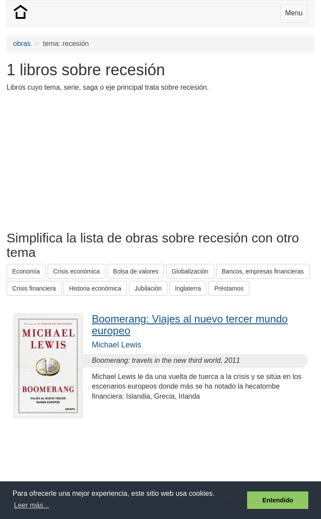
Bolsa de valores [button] (136, 271)
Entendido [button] (277, 500)
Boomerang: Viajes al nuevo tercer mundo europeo (190, 324)
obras (22, 43)
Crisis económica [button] (76, 271)
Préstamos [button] (229, 288)
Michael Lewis (116, 344)
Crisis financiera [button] (34, 288)
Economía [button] (26, 271)
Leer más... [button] (31, 505)
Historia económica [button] (95, 288)
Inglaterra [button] (188, 288)
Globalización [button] (190, 271)
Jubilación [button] (148, 288)
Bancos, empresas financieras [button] (263, 271)
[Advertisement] (109, 160)
